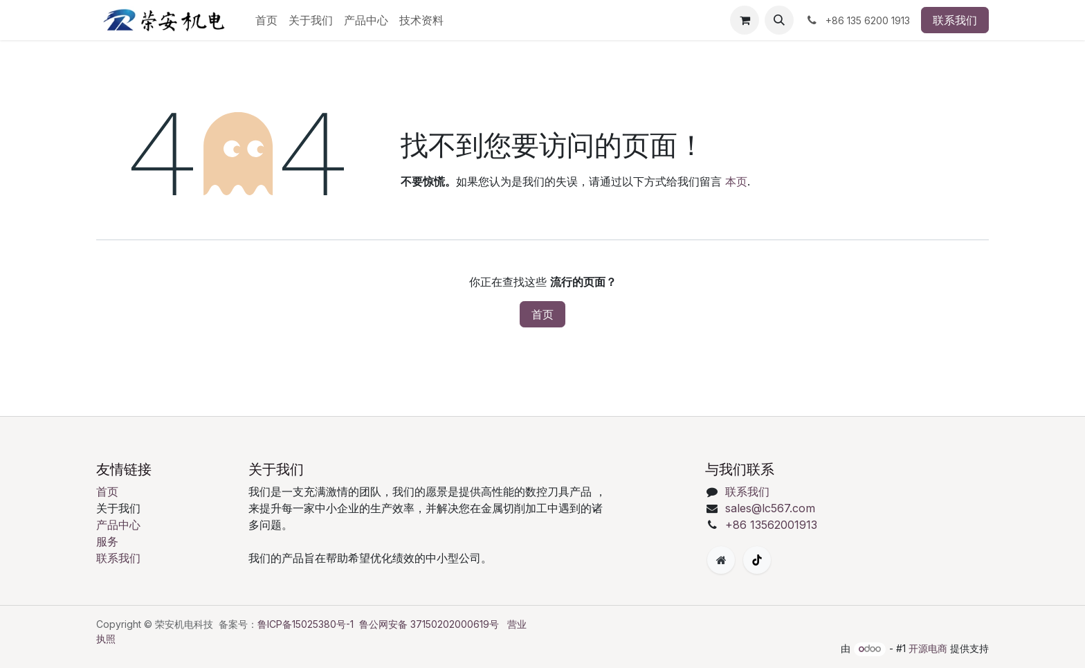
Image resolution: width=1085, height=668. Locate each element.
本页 (736, 181)
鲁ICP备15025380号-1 (305, 624)
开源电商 (928, 648)
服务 (107, 541)
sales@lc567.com (770, 508)
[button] (779, 20)
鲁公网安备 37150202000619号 (429, 624)
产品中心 (118, 525)
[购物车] (744, 20)
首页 (542, 314)
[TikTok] (757, 560)
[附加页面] (721, 560)
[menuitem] (266, 20)
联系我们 (955, 20)
